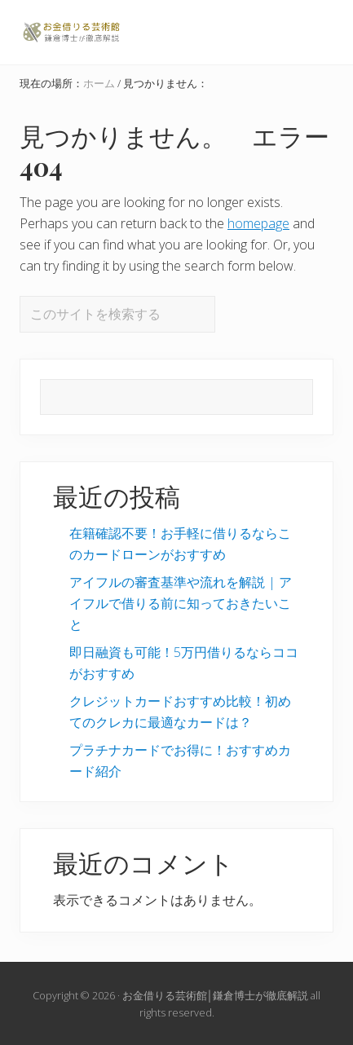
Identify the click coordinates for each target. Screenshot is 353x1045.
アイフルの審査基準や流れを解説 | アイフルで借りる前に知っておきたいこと (180, 603)
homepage (258, 223)
